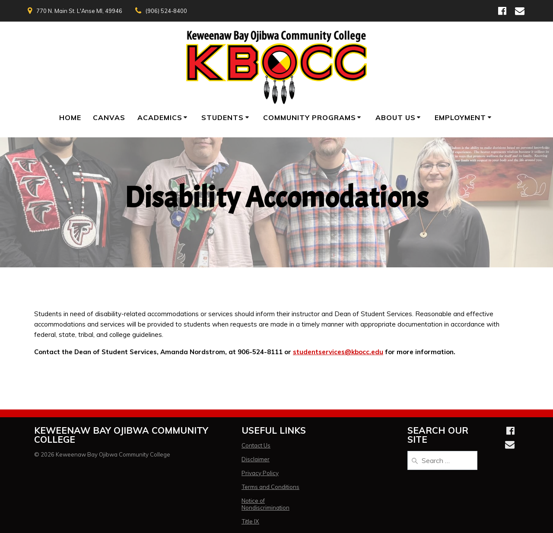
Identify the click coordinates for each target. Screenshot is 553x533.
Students (222, 117)
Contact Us (256, 445)
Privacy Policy (260, 473)
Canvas (109, 117)
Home (70, 117)
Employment (460, 117)
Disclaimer (256, 459)
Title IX (250, 521)
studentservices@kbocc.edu (338, 352)
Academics (159, 117)
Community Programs (309, 117)
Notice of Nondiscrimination (265, 504)
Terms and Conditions (270, 486)
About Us (395, 117)
